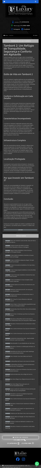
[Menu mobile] (4, 1)
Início (6, 35)
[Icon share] (16, 29)
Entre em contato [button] (20, 437)
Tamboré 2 (27, 60)
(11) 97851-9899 (25, 25)
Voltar (35, 35)
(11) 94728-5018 (24, 22)
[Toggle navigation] (35, 1)
